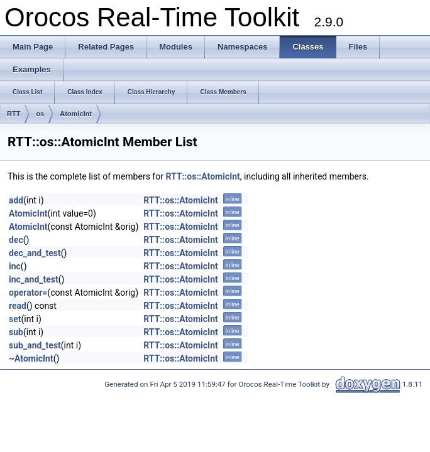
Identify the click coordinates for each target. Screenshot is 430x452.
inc (15, 266)
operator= (28, 293)
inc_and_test (33, 279)
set (15, 319)
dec (16, 240)
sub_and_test (35, 345)
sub (16, 332)
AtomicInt (76, 113)
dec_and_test (35, 253)
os (40, 113)
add (16, 200)
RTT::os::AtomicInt (202, 176)
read (17, 306)
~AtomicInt (31, 358)
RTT (13, 113)
